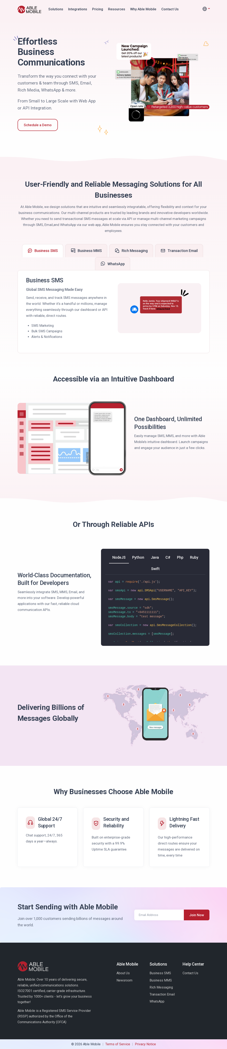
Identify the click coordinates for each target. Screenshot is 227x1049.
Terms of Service (117, 1044)
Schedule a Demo (38, 125)
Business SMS (160, 973)
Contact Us (170, 9)
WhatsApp (157, 1001)
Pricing (97, 9)
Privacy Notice (145, 1044)
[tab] (42, 251)
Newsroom (124, 980)
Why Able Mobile (143, 9)
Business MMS (161, 980)
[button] (206, 9)
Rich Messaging (161, 987)
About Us (123, 973)
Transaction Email (162, 994)
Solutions (55, 9)
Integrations (77, 9)
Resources (116, 9)
